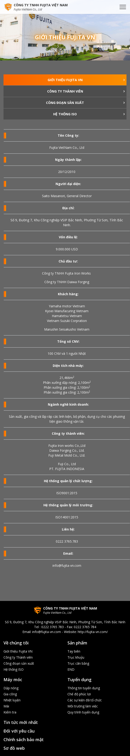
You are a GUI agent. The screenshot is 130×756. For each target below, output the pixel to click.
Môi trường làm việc (82, 706)
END (70, 669)
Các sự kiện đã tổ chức (84, 700)
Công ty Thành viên (65, 91)
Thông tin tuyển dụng (83, 688)
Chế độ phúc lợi (79, 694)
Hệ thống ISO (65, 114)
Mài (6, 706)
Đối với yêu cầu (19, 731)
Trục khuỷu (75, 657)
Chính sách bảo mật (24, 739)
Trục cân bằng (78, 663)
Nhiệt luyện (12, 700)
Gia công (10, 694)
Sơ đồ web (14, 748)
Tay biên (73, 651)
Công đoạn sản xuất (65, 102)
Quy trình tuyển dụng (83, 712)
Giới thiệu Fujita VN (65, 80)
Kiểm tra (10, 712)
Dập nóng (11, 688)
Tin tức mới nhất (21, 722)
